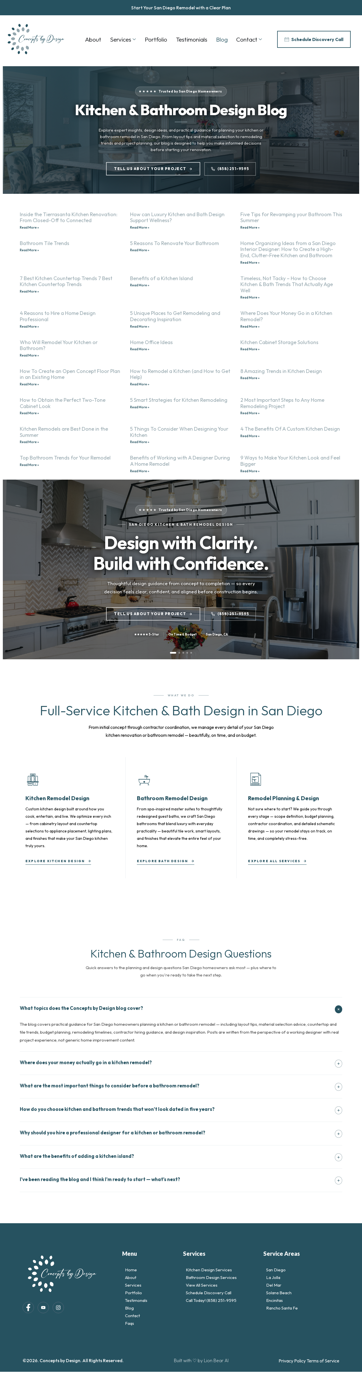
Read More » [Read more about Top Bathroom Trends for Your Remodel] (29, 465)
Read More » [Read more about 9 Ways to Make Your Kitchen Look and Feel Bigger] (250, 471)
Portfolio (155, 39)
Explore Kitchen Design (58, 861)
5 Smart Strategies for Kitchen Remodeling (178, 400)
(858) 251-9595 (230, 168)
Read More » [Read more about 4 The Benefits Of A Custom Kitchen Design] (250, 436)
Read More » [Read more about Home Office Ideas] (139, 349)
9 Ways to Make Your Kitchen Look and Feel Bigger (290, 460)
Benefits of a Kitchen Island (161, 278)
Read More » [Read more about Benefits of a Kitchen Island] (139, 285)
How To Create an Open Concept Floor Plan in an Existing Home (70, 374)
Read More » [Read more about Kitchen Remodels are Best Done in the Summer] (29, 442)
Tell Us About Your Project (153, 168)
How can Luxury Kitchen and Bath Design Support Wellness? (177, 217)
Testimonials (191, 39)
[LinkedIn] (43, 1308)
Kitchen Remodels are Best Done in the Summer (64, 432)
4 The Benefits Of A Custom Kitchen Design (290, 429)
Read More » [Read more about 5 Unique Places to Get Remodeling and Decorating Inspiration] (139, 326)
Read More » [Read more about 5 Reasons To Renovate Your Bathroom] (139, 250)
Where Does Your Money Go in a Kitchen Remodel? (286, 316)
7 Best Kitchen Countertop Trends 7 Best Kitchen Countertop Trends (66, 281)
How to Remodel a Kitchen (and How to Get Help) (180, 374)
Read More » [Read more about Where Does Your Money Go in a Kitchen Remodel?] (250, 326)
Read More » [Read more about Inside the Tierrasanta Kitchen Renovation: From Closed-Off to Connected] (29, 227)
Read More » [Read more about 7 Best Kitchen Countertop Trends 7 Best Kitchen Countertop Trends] (29, 291)
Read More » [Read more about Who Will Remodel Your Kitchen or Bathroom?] (29, 355)
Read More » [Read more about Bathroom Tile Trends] (29, 250)
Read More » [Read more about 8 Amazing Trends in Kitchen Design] (250, 378)
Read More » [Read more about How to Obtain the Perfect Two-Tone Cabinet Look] (29, 413)
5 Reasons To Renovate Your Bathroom (174, 243)
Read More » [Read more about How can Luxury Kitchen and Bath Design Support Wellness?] (139, 227)
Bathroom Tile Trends (44, 243)
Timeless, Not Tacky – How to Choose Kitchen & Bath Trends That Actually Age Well (286, 284)
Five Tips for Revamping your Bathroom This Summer (291, 217)
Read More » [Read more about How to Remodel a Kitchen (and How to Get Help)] (139, 384)
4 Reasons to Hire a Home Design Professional (58, 316)
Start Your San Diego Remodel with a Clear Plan (181, 7)
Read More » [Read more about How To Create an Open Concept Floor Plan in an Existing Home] (29, 384)
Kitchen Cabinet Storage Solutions (279, 342)
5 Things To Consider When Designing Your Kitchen (179, 432)
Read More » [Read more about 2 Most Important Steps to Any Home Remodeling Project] (250, 413)
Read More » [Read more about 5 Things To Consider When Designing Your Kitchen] (139, 442)
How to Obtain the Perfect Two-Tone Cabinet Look (62, 403)
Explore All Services (277, 861)
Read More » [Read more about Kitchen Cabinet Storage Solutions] (250, 349)
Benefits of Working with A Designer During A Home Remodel (180, 460)
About (93, 39)
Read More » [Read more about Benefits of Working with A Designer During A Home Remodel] (139, 471)
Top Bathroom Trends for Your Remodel (65, 457)
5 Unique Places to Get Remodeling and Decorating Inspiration (175, 316)
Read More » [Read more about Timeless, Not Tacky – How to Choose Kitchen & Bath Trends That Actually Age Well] (250, 297)
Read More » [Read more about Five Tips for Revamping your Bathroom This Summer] (250, 227)
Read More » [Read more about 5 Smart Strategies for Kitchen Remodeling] (139, 407)
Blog (221, 39)
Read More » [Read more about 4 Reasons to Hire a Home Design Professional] (29, 326)
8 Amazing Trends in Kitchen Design (281, 371)
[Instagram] (58, 1308)
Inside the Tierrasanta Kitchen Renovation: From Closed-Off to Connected (68, 217)
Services (122, 39)
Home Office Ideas (151, 342)
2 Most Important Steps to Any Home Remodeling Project (282, 403)
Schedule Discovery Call (314, 39)
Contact (249, 39)
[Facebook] (28, 1308)
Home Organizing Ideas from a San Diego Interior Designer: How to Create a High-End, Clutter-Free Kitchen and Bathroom (288, 249)
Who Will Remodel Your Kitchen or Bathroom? (59, 345)
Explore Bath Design (166, 861)
